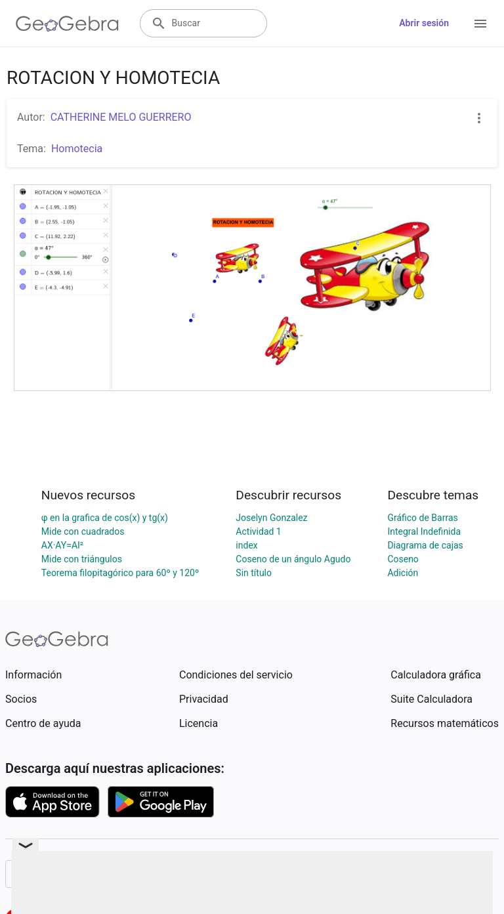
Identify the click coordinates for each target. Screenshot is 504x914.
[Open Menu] (480, 23)
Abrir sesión (424, 23)
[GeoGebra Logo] (67, 23)
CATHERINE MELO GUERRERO (121, 117)
